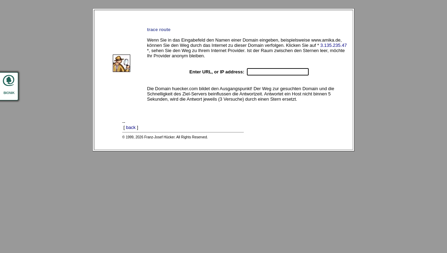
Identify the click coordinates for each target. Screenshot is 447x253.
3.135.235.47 (333, 45)
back (130, 127)
